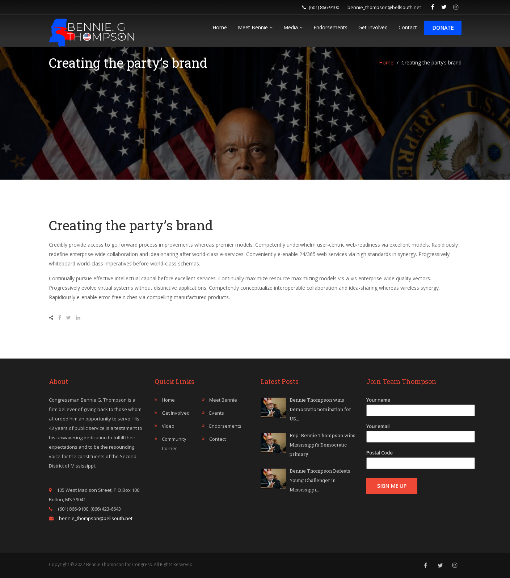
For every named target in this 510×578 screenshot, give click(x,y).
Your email (413, 431)
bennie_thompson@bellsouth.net (384, 7)
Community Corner (174, 444)
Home (219, 27)
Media (293, 27)
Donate (443, 27)
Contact (408, 27)
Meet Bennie (255, 27)
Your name (413, 405)
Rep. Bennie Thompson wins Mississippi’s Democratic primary (322, 444)
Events (216, 413)
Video (168, 426)
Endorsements (330, 27)
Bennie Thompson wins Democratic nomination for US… (320, 409)
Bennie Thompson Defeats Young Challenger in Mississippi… (320, 480)
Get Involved (373, 27)
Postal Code (413, 457)
